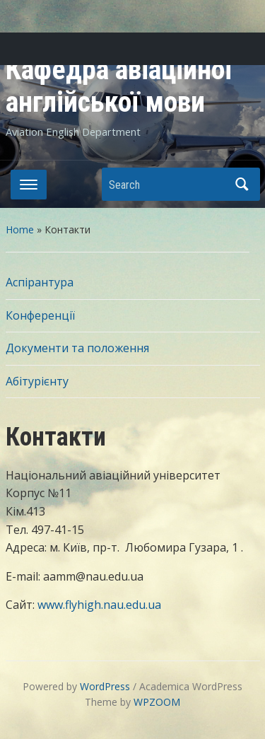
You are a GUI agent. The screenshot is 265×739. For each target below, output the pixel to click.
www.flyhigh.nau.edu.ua (99, 604)
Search (242, 184)
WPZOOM (157, 702)
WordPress (105, 686)
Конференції (40, 315)
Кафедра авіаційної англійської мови (119, 86)
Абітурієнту (37, 381)
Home (20, 229)
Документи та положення (77, 348)
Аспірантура (39, 282)
